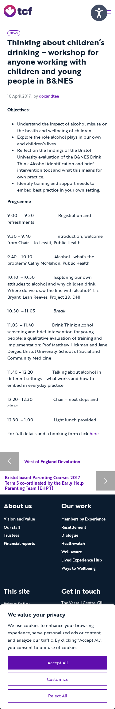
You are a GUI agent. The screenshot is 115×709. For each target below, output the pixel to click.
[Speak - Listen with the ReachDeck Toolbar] (99, 13)
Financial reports (19, 543)
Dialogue (69, 535)
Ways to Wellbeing (78, 568)
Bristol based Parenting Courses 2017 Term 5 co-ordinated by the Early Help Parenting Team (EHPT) (44, 483)
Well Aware (71, 551)
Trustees (11, 535)
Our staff (12, 527)
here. (95, 433)
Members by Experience (83, 519)
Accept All (58, 662)
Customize (57, 679)
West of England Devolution (52, 461)
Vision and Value (19, 519)
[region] (57, 656)
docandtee (49, 96)
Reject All (57, 695)
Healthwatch (73, 543)
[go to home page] (18, 10)
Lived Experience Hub (81, 560)
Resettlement (73, 527)
